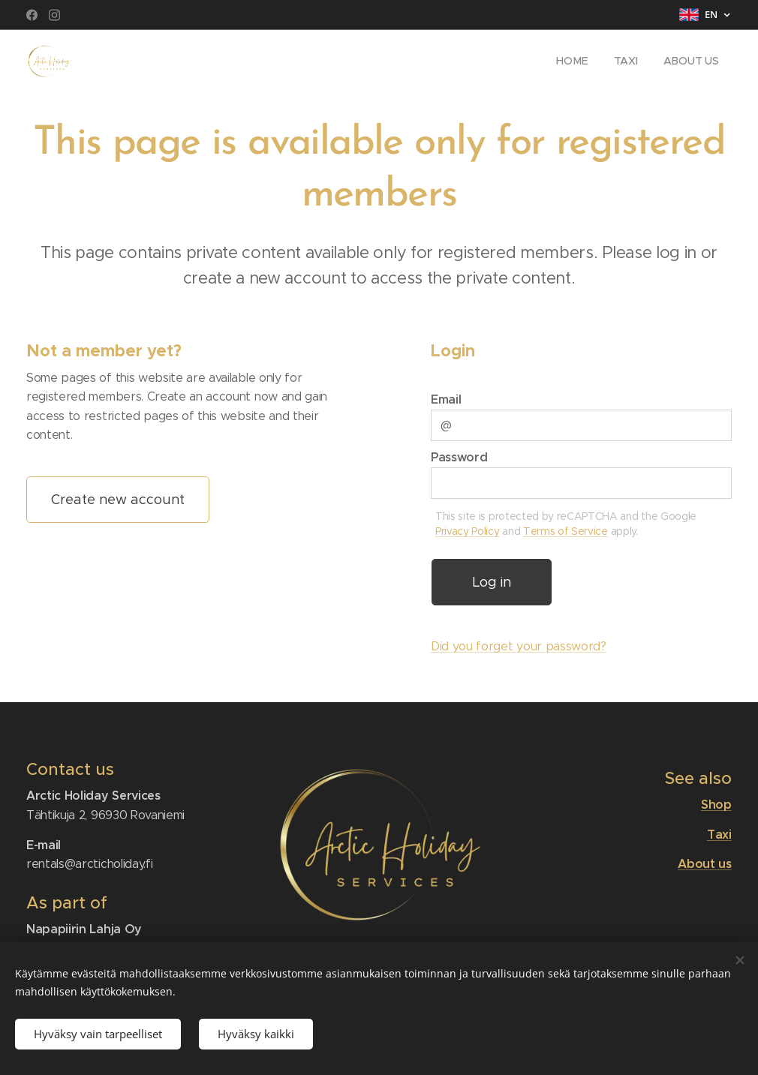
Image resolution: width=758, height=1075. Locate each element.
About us (705, 864)
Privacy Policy (467, 531)
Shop (716, 804)
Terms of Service (565, 531)
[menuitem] (571, 61)
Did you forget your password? (518, 646)
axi (723, 834)
